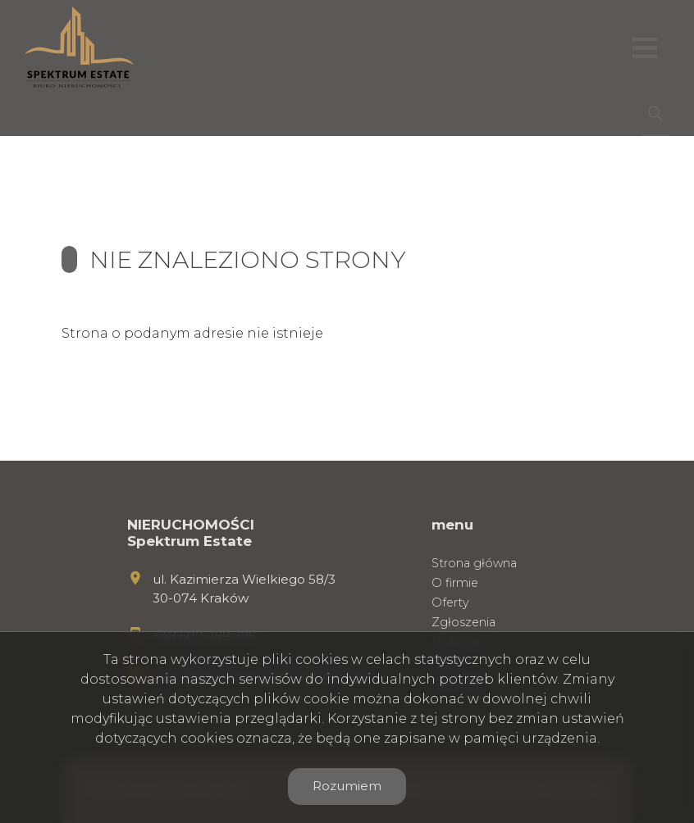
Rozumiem (347, 785)
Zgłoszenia (463, 622)
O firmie (454, 582)
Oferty (450, 602)
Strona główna (474, 563)
